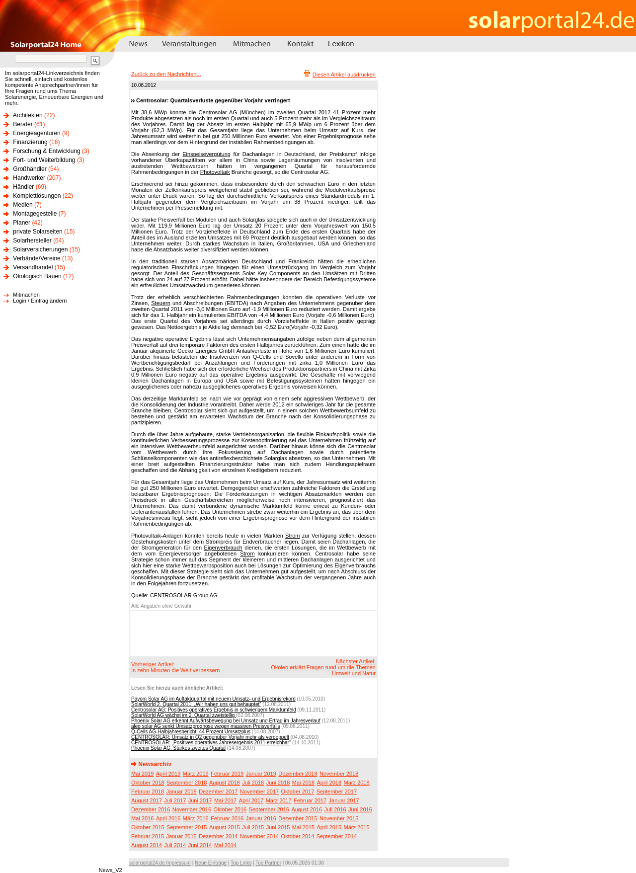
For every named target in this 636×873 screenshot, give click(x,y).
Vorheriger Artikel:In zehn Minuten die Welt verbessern (175, 667)
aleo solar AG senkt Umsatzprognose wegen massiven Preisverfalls (205, 726)
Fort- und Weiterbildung (44, 160)
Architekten (28, 115)
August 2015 (224, 827)
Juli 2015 (253, 827)
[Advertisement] (252, 633)
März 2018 (357, 783)
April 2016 (168, 818)
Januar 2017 (344, 800)
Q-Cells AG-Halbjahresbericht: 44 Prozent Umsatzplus (190, 731)
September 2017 (337, 791)
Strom (292, 536)
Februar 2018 (147, 791)
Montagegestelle (35, 213)
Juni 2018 (278, 783)
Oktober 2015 (147, 827)
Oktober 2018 (147, 783)
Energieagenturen (36, 133)
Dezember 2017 (218, 791)
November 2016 (191, 809)
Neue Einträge (211, 863)
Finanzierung (30, 142)
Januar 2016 (261, 818)
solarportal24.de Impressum (160, 863)
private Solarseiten (37, 231)
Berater (22, 124)
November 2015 (338, 818)
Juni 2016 (360, 809)
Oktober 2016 (229, 809)
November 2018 (338, 774)
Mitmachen (26, 295)
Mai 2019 (142, 774)
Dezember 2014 (218, 836)
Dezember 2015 (297, 818)
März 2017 (279, 800)
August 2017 (146, 800)
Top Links (241, 863)
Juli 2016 (335, 809)
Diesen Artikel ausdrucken (344, 75)
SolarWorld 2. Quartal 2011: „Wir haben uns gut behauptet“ (196, 704)
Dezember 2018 (297, 774)
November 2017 (259, 791)
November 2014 (259, 836)
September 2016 (269, 809)
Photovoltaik (215, 172)
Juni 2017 (200, 800)
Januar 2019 (261, 774)
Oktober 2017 (298, 791)
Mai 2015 (303, 827)
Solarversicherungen (40, 249)
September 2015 (186, 827)
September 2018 (186, 783)
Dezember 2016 (150, 809)
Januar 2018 (181, 791)
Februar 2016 (227, 818)
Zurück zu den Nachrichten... (166, 74)
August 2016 (306, 809)
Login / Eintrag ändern (40, 301)
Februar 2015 (147, 836)
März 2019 (196, 774)
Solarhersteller (32, 240)
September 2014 (337, 836)
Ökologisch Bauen (37, 276)
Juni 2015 (278, 827)
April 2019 (168, 774)
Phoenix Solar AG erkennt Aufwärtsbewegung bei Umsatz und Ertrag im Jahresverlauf (225, 720)
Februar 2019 (227, 774)
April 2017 (251, 800)
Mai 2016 (142, 818)
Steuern (160, 303)
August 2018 (224, 783)
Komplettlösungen (37, 195)
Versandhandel (33, 267)
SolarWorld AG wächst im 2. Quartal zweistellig (183, 715)
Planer (21, 222)
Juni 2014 (200, 845)
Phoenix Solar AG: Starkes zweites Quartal (178, 748)
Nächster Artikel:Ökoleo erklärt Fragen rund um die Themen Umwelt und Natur (323, 667)
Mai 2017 (225, 800)
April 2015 (329, 827)
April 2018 (329, 783)
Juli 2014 (175, 845)
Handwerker (29, 177)
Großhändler (29, 168)
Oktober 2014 (298, 836)
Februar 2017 (310, 800)
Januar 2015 (181, 836)
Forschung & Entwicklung (46, 151)
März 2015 (357, 827)
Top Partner (268, 863)
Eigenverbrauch (223, 548)
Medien (22, 204)
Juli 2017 (175, 800)
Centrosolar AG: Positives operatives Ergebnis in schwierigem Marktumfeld (213, 710)
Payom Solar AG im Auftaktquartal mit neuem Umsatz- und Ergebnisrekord (213, 699)
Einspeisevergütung (206, 154)
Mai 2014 (225, 845)
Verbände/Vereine (36, 258)
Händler (23, 186)
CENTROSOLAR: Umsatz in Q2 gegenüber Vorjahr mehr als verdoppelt (210, 737)
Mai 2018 (303, 783)
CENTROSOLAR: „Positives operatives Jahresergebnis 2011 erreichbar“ (211, 742)
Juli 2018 (253, 783)
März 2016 (196, 818)
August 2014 (146, 845)
